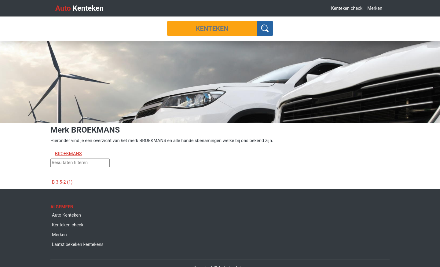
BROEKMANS (68, 153)
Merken (374, 8)
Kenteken (79, 8)
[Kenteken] (212, 28)
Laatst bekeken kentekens (78, 244)
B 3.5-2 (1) (62, 182)
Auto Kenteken (66, 215)
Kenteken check (346, 8)
